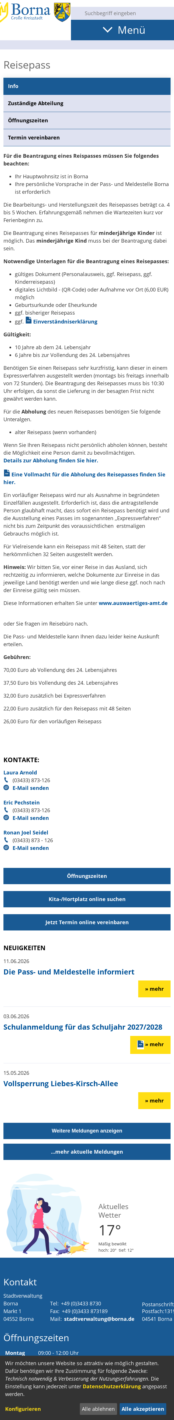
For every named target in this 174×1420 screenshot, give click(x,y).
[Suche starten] (75, 13)
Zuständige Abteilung (35, 103)
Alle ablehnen (98, 1408)
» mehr (154, 988)
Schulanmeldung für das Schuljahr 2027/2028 (82, 1027)
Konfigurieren (23, 1408)
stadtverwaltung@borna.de (99, 1318)
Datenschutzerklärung (112, 1386)
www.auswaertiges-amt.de (133, 603)
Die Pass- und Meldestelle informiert (69, 971)
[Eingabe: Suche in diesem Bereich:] (127, 13)
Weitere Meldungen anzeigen (87, 1131)
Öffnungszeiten (28, 120)
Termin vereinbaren (34, 137)
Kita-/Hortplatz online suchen (87, 899)
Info (13, 86)
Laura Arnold (20, 772)
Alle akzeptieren (143, 1408)
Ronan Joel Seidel (25, 832)
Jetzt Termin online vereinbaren (87, 922)
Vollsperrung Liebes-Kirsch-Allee (60, 1083)
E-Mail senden (31, 787)
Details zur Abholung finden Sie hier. (50, 460)
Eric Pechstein (21, 802)
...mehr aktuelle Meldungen (87, 1151)
